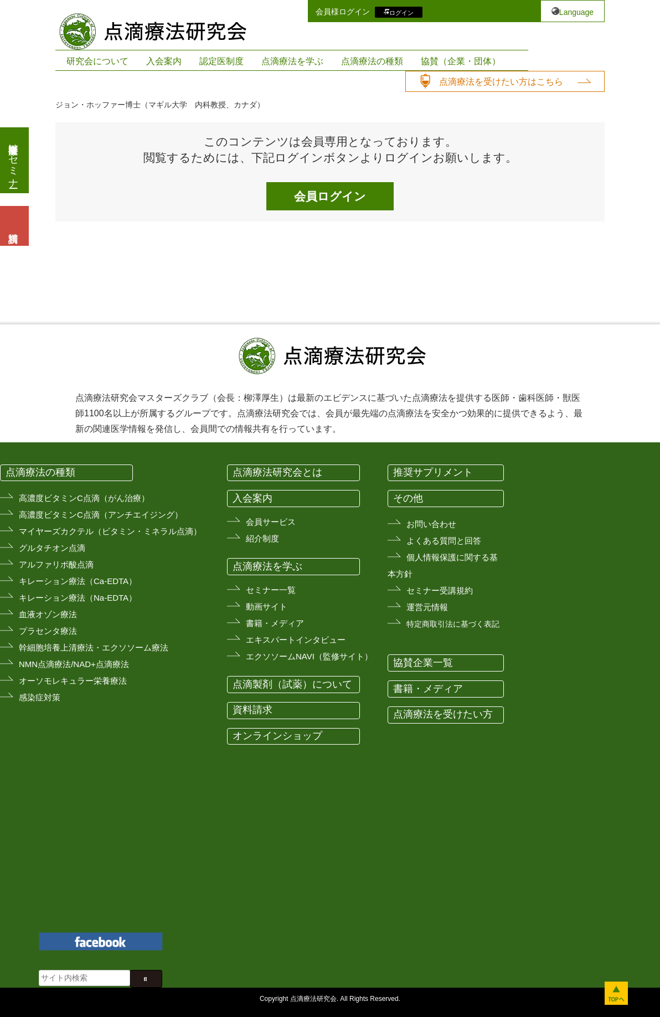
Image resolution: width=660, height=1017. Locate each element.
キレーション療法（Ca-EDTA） (78, 581)
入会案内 (164, 61)
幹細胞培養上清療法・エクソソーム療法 (93, 647)
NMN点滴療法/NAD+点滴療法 (74, 664)
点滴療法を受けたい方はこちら (501, 81)
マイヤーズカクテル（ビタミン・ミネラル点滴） (110, 531)
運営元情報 (427, 607)
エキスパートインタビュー (296, 639)
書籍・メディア (275, 623)
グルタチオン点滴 (52, 548)
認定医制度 (221, 61)
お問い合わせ (431, 524)
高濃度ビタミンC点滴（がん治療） (84, 498)
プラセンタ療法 (48, 631)
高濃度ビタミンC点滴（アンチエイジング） (101, 514)
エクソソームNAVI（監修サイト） (309, 656)
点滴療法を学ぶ (292, 61)
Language (576, 12)
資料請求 (252, 709)
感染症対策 (39, 697)
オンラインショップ (277, 735)
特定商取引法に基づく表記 (452, 624)
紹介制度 (262, 538)
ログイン (401, 12)
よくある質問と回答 (443, 540)
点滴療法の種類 (372, 61)
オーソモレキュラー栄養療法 (73, 680)
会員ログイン (330, 196)
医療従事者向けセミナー (13, 160)
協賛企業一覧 (423, 662)
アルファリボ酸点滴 (56, 564)
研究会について (97, 61)
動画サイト (266, 606)
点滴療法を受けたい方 (443, 714)
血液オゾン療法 (48, 614)
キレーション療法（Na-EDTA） (78, 597)
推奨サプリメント (433, 472)
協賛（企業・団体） (461, 61)
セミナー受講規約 (439, 590)
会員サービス (271, 521)
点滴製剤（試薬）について (292, 684)
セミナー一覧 (271, 590)
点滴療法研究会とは (277, 472)
